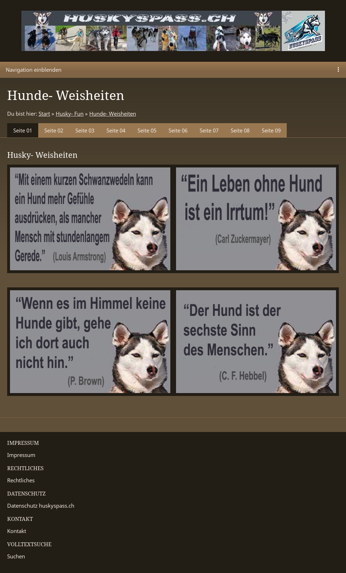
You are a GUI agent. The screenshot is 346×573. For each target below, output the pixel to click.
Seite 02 (53, 130)
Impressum (21, 454)
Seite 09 (271, 130)
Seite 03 (84, 130)
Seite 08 (240, 130)
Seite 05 (146, 130)
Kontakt (16, 530)
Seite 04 (115, 130)
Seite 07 (209, 130)
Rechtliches (21, 480)
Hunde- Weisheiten (112, 113)
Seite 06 (178, 130)
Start (44, 113)
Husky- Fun (70, 113)
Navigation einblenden (33, 69)
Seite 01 (22, 130)
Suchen (16, 556)
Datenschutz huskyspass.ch (40, 505)
